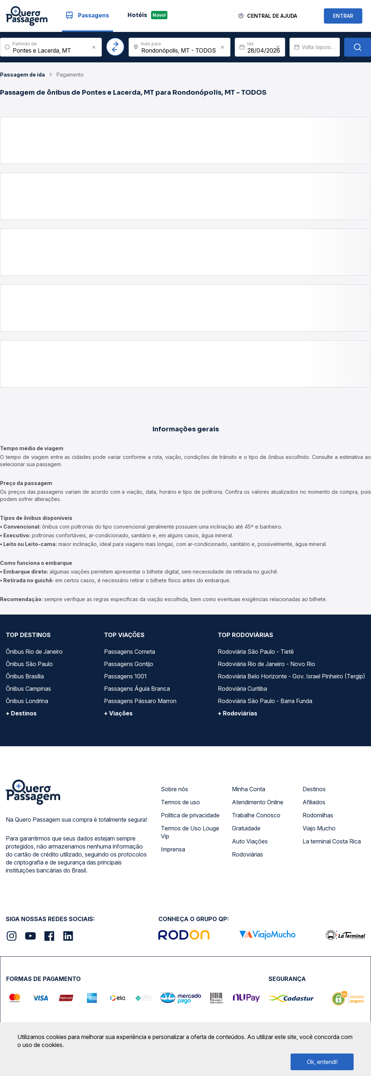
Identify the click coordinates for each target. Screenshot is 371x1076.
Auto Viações (250, 841)
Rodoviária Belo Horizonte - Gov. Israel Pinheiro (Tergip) (291, 676)
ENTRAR (343, 16)
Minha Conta (248, 789)
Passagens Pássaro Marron (140, 701)
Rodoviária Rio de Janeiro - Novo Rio (266, 664)
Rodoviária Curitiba (242, 688)
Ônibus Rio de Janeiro (34, 651)
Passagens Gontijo (128, 664)
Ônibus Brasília (25, 676)
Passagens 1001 (125, 676)
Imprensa (173, 849)
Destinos (314, 789)
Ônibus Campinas (28, 688)
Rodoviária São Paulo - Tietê (256, 651)
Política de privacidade (190, 815)
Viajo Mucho (319, 828)
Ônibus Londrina (27, 701)
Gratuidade (246, 828)
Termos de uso (180, 802)
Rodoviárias (247, 854)
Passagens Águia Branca (137, 688)
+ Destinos (21, 713)
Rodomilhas (318, 815)
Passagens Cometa (129, 651)
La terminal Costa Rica (332, 841)
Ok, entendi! (322, 1061)
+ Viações (118, 713)
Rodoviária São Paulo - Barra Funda (265, 701)
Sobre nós (174, 789)
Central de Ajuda (272, 16)
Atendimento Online (257, 802)
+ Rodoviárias (237, 713)
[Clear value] (278, 47)
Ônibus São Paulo (29, 664)
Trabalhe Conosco (256, 815)
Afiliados (314, 802)
